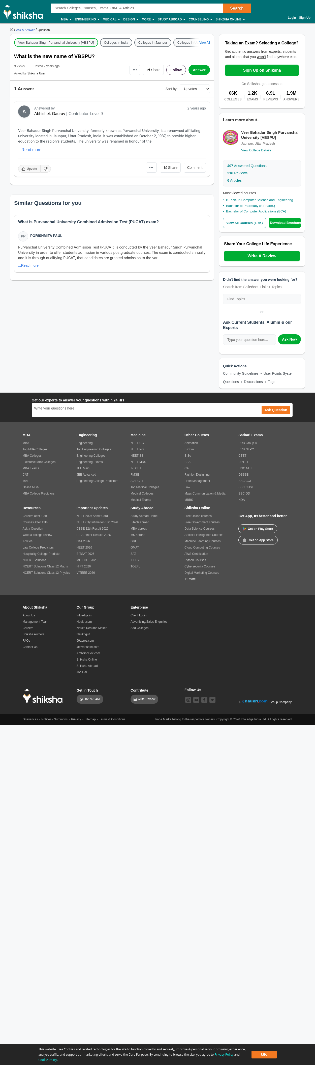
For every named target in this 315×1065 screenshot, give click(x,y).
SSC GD (244, 493)
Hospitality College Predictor (42, 554)
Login (292, 17)
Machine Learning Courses (202, 541)
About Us (29, 615)
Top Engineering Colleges (94, 449)
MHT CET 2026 (87, 560)
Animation (191, 443)
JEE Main (83, 468)
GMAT (135, 547)
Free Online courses (198, 516)
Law (187, 487)
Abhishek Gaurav (49, 114)
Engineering (87, 19)
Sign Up (304, 17)
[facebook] (204, 700)
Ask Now (289, 339)
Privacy (76, 719)
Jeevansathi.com (88, 647)
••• (135, 70)
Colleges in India (116, 42)
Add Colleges (139, 628)
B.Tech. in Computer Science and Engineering (259, 200)
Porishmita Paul (46, 236)
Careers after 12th (35, 516)
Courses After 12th (35, 522)
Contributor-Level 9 (86, 114)
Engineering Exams (90, 462)
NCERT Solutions (34, 560)
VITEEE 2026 (86, 573)
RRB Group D (247, 443)
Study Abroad (171, 19)
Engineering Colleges (91, 455)
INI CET (136, 468)
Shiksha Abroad (87, 666)
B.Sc (187, 455)
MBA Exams (31, 468)
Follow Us (192, 690)
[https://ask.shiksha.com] (26, 30)
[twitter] (212, 700)
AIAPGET (137, 481)
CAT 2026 (83, 541)
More (148, 19)
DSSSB (243, 474)
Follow (176, 70)
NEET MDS (138, 462)
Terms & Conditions (112, 719)
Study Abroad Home (144, 516)
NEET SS (137, 455)
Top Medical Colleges (145, 487)
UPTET (243, 462)
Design (130, 19)
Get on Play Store (258, 529)
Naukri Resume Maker (92, 628)
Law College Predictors (38, 547)
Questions (231, 382)
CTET (242, 455)
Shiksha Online (229, 19)
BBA (187, 462)
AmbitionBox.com (88, 653)
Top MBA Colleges (35, 449)
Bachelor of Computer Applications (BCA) (256, 211)
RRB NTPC (246, 449)
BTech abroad (140, 522)
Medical (111, 19)
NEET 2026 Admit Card (92, 516)
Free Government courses (201, 522)
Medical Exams (141, 500)
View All (204, 42)
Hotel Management (197, 481)
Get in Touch (87, 690)
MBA (66, 19)
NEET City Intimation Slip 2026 (97, 522)
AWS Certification (196, 554)
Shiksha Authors (34, 634)
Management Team (36, 621)
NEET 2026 (84, 547)
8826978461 (92, 699)
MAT (26, 481)
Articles (234, 180)
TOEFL (135, 566)
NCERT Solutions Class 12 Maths (45, 566)
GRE (134, 541)
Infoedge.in (84, 615)
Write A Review (261, 256)
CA (186, 468)
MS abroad (138, 535)
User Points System (279, 373)
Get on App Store (258, 539)
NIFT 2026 (84, 566)
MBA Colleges (32, 455)
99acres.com (85, 640)
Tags (271, 382)
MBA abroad (139, 528)
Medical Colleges (142, 493)
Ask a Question (33, 528)
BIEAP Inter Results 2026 (94, 535)
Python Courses (195, 560)
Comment (195, 168)
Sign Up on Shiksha (262, 70)
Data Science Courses (199, 528)
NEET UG (137, 443)
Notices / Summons (54, 719)
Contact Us (30, 647)
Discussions (253, 382)
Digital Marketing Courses (201, 573)
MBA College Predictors (39, 493)
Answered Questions (247, 166)
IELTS (135, 560)
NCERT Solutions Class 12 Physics (46, 573)
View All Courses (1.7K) (244, 223)
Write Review (146, 699)
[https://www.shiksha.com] (12, 30)
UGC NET (245, 468)
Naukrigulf (83, 634)
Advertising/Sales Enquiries (149, 621)
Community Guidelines (241, 373)
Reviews (237, 173)
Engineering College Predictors (97, 481)
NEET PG (137, 449)
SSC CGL (245, 481)
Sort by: (172, 89)
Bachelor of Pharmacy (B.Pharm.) (250, 206)
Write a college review (37, 535)
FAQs (26, 640)
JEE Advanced (86, 474)
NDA (241, 500)
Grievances (30, 719)
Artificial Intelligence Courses (203, 535)
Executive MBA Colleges (39, 462)
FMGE (135, 474)
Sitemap (90, 719)
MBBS (188, 500)
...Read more (29, 150)
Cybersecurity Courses (199, 566)
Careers (28, 628)
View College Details (256, 150)
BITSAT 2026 (85, 554)
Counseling (200, 19)
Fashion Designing (196, 474)
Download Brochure (285, 223)
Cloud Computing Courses (202, 547)
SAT (133, 554)
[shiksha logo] (44, 696)
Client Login (138, 615)
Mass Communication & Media (205, 493)
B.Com (189, 449)
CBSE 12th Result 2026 (93, 528)
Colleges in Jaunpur (152, 42)
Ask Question (275, 410)
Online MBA (31, 487)
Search (236, 8)
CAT (25, 474)
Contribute (139, 690)
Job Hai (82, 672)
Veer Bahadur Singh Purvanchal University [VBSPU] (56, 42)
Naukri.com (84, 621)
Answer (199, 70)
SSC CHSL (246, 487)
